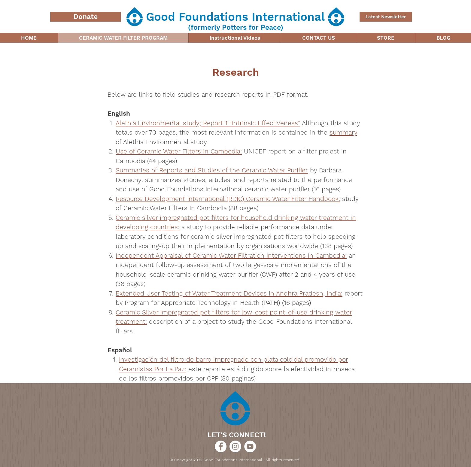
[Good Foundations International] (220, 446)
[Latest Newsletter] (386, 17)
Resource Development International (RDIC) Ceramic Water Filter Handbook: (228, 198)
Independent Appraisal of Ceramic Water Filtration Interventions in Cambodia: (231, 255)
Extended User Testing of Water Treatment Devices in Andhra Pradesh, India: (229, 293)
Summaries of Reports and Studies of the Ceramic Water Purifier (212, 170)
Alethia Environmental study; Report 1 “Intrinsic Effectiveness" (208, 123)
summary (343, 132)
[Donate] (85, 17)
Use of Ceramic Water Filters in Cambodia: (179, 151)
